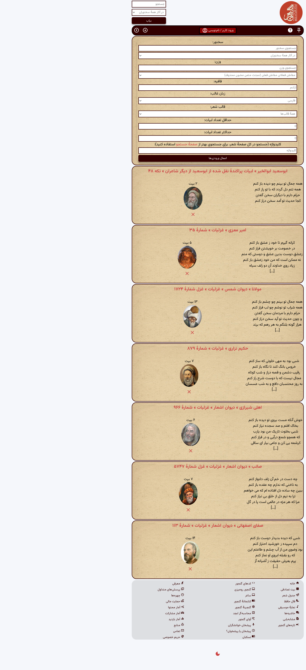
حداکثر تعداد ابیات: (153, 132)
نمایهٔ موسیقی (223, 607)
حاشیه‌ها (227, 613)
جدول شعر (225, 595)
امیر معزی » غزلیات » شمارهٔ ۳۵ (153, 230)
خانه (229, 583)
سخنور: (153, 42)
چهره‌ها (113, 595)
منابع (114, 625)
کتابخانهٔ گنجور (179, 601)
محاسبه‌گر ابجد (179, 613)
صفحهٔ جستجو (122, 144)
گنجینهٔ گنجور (180, 607)
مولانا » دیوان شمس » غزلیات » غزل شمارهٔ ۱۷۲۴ (153, 289)
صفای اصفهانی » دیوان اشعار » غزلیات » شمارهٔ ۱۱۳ (153, 525)
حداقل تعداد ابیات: (153, 120)
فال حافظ (226, 601)
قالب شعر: (153, 107)
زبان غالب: (153, 94)
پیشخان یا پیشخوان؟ (175, 631)
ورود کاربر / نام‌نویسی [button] (153, 30)
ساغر (185, 595)
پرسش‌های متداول (106, 589)
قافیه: (153, 81)
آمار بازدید (111, 619)
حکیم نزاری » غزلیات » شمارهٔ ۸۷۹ (153, 348)
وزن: (153, 62)
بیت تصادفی (225, 589)
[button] (234, 30)
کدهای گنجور (180, 583)
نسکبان (184, 637)
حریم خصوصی (108, 637)
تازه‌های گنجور (223, 625)
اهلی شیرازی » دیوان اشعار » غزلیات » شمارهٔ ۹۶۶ (153, 407)
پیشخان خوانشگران (176, 625)
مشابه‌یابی (226, 619)
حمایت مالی (110, 601)
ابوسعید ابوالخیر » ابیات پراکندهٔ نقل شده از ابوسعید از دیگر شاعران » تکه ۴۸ (153, 171)
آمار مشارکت (109, 613)
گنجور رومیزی (180, 589)
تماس (113, 631)
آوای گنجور (182, 619)
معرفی (113, 583)
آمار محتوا (111, 607)
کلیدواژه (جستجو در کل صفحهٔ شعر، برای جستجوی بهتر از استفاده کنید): (153, 144)
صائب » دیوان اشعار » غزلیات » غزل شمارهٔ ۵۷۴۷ (153, 466)
